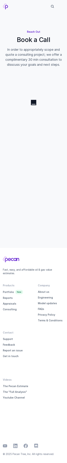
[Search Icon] (52, 6)
